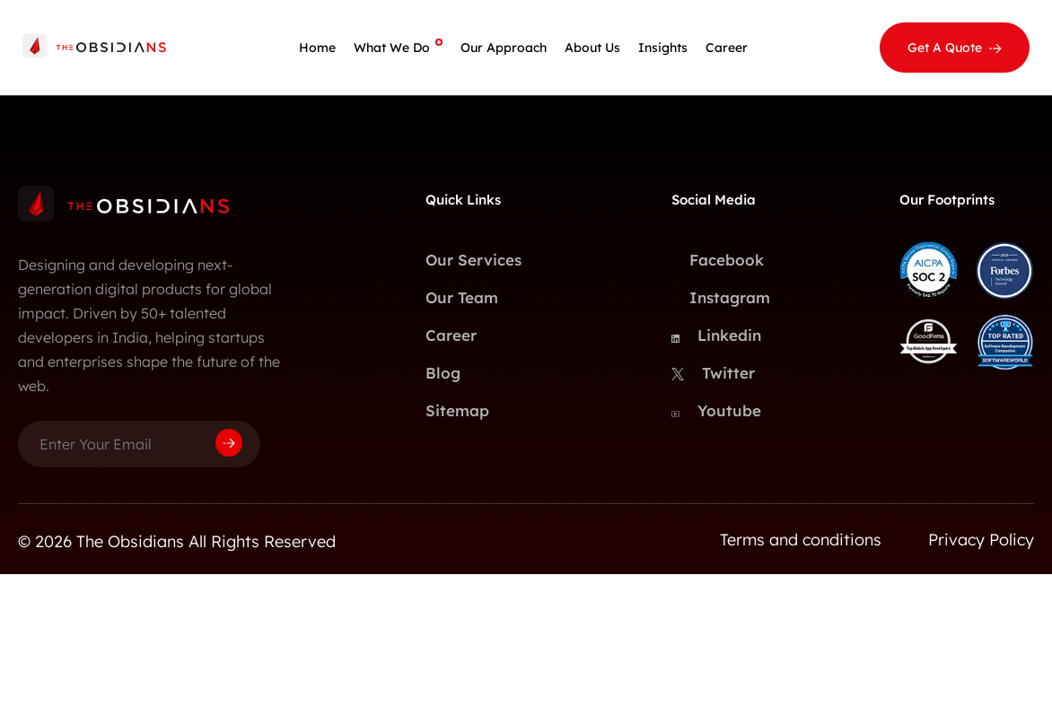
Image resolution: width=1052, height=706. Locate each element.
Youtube (716, 411)
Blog (442, 372)
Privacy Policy (981, 539)
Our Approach (503, 47)
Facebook (716, 260)
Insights (663, 47)
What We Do (392, 47)
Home (317, 47)
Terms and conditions (800, 539)
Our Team (461, 297)
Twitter (713, 373)
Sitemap (457, 410)
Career (727, 47)
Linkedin (716, 335)
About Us (592, 47)
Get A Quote (944, 47)
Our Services (473, 259)
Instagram (716, 298)
